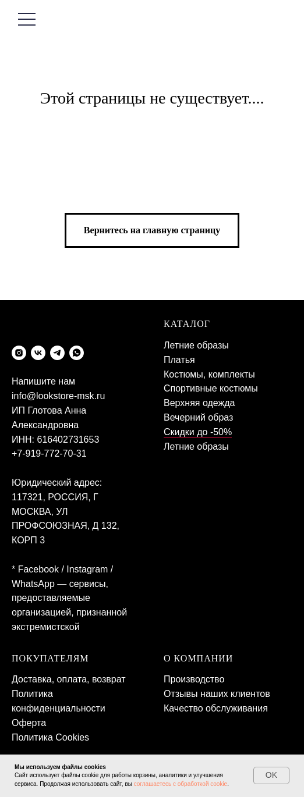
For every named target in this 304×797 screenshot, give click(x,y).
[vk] (38, 353)
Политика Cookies (50, 737)
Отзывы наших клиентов (217, 694)
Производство (194, 679)
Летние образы (196, 345)
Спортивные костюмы (211, 388)
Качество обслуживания (216, 708)
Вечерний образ (198, 417)
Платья (179, 360)
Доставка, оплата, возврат (69, 679)
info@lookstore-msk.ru (58, 396)
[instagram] (19, 353)
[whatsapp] (76, 353)
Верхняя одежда (199, 403)
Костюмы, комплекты (209, 374)
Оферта (29, 723)
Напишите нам (43, 381)
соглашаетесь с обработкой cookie (181, 784)
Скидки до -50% (198, 432)
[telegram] (57, 353)
